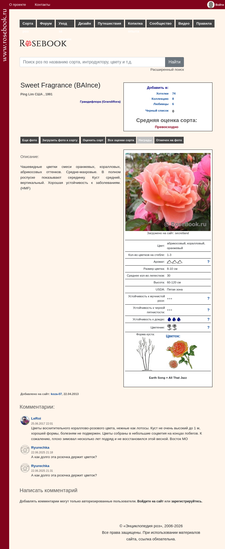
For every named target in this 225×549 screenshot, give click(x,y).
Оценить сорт (93, 140)
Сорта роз (27, 24)
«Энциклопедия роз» (142, 526)
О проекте (17, 5)
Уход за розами (65, 24)
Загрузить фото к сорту (60, 140)
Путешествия (109, 23)
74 (174, 93)
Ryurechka (40, 447)
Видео (184, 23)
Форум (46, 23)
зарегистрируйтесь (186, 501)
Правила (204, 23)
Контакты (42, 5)
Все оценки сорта (121, 140)
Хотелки (162, 93)
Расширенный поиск (167, 70)
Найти (174, 62)
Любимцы (161, 104)
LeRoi (36, 418)
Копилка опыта (135, 24)
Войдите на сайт (150, 501)
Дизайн (84, 23)
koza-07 (56, 394)
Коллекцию (160, 98)
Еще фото (29, 140)
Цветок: (173, 336)
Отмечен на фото (169, 140)
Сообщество (160, 23)
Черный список (156, 110)
